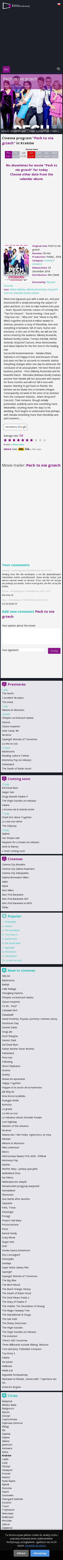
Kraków (6, 1455)
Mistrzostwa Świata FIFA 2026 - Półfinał (24, 1156)
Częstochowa (9, 1419)
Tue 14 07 (47, 154)
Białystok (7, 1401)
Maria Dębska (17, 289)
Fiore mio (7, 1057)
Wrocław (7, 1520)
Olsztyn (6, 1466)
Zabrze (6, 1524)
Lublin (5, 1459)
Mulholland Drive (11, 1173)
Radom (6, 1477)
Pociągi (6, 1216)
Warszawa (7, 1513)
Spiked (5, 833)
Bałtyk (5, 984)
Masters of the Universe (15, 1126)
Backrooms (8, 751)
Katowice (7, 1448)
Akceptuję (40, 1553)
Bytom (6, 1412)
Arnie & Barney (10, 846)
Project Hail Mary (11, 1220)
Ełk (3, 1430)
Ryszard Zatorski (22, 86)
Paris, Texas (9, 1207)
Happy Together (11, 1083)
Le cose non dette (12, 821)
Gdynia (6, 1437)
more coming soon (14, 850)
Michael (6, 1138)
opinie (4, 134)
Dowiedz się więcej (35, 1545)
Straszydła (10, 921)
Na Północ (8, 1177)
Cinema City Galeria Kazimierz (18, 868)
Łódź (5, 1462)
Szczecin (6, 1502)
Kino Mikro (8, 890)
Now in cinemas (21, 970)
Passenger (8, 1211)
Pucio (5, 1229)
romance (37, 264)
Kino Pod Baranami (12, 894)
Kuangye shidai (10, 1100)
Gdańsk (6, 1433)
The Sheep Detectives (14, 1323)
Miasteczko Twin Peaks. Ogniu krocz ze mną (26, 1134)
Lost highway (9, 1121)
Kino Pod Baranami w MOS (17, 903)
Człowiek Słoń (9, 1010)
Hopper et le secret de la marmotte (22, 1087)
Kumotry (7, 1104)
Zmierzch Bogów (11, 1387)
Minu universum (10, 1147)
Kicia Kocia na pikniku (13, 1096)
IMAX (5, 881)
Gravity (6, 1074)
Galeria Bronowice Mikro (15, 877)
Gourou (6, 722)
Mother (6, 1164)
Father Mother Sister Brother (18, 1048)
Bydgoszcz (8, 1408)
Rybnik (5, 1484)
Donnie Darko (9, 1027)
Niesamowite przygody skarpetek (20, 1186)
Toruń (5, 1506)
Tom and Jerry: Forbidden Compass (21, 1349)
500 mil (6, 976)
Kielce (5, 1452)
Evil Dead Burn (10, 787)
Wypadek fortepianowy (15, 1374)
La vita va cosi (10, 743)
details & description (39, 130)
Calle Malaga (9, 988)
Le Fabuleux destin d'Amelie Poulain (22, 1117)
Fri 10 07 (16, 154)
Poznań (6, 1473)
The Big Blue (9, 1280)
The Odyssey (9, 825)
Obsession (10, 951)
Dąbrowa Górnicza (12, 1423)
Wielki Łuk (7, 1370)
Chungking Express (12, 993)
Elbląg (5, 1426)
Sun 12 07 (31, 154)
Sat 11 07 (23, 154)
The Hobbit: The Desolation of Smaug (23, 1306)
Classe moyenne (11, 726)
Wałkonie (7, 1366)
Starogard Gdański (12, 1499)
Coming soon (19, 778)
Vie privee (7, 1361)
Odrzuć (21, 1553)
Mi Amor (6, 734)
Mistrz (5, 1151)
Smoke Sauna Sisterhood (16, 1250)
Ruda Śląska (8, 1480)
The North (8, 693)
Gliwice (6, 1441)
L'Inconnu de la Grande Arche (18, 809)
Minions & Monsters (13, 710)
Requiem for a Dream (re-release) (20, 842)
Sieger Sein (8, 792)
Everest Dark (9, 1040)
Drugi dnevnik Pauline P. (15, 796)
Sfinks (5, 907)
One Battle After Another (16, 1199)
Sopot (5, 1491)
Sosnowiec (8, 1495)
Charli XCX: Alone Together (17, 817)
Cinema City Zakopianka (15, 873)
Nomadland (8, 1190)
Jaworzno (7, 1444)
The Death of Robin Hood (16, 768)
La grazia (7, 1108)
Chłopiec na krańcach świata (17, 717)
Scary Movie (8, 1237)
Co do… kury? (9, 1006)
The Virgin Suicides (12, 1327)
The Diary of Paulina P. (14, 1301)
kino (21, 5)
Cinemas (15, 859)
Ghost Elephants (11, 1066)
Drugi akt (7, 1031)
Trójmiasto (8, 1509)
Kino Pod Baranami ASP (15, 898)
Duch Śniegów (10, 1036)
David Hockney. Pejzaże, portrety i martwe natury (29, 1018)
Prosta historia (10, 1224)
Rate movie (18, 444)
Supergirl (9, 947)
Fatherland (8, 764)
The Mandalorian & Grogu (16, 1314)
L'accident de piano (13, 697)
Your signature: (10, 650)
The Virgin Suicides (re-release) (19, 800)
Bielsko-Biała (9, 1404)
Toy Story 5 (11, 934)
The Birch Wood (11, 1284)
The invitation (12, 930)
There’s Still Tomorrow (14, 1340)
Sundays (6, 1263)
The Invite (7, 702)
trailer (54, 130)
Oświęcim (7, 1470)
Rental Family (9, 1233)
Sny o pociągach (11, 1254)
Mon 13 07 (39, 154)
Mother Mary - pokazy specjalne (20, 1168)
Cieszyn (6, 1415)
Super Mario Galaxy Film (15, 1267)
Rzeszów (7, 1488)
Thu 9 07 (8, 154)
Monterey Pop (10, 1160)
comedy (48, 260)
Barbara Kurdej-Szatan (26, 292)
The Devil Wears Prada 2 (15, 1297)
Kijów (5, 885)
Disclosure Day (10, 1023)
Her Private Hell (10, 838)
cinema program (18, 130)
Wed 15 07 (54, 154)
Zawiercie (7, 1527)
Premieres (17, 684)
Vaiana (5, 805)
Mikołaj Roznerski (36, 289)
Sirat (4, 1246)
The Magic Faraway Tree (16, 1310)
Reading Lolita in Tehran (15, 755)
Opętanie (7, 1203)
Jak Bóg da (8, 1091)
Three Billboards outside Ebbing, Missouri (25, 1344)
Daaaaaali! (7, 1014)
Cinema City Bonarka (13, 864)
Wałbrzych (7, 1517)
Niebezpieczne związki (14, 1181)
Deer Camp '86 (10, 730)
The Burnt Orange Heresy (16, 1289)
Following (7, 1061)
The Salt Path (9, 1319)
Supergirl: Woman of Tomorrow (19, 739)
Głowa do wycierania (13, 1079)
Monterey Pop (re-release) (16, 760)
